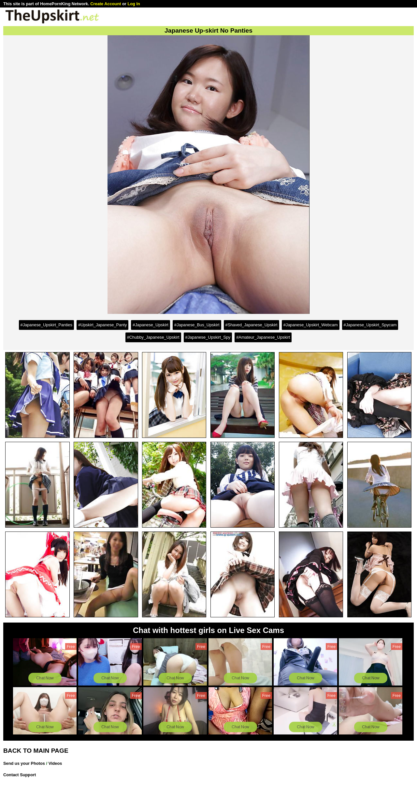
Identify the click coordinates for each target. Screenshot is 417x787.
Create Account (105, 3)
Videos (55, 763)
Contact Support (19, 774)
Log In (133, 3)
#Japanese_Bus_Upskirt (197, 324)
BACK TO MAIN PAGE (35, 750)
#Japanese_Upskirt (150, 324)
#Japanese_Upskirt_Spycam (370, 324)
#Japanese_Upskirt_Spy (208, 337)
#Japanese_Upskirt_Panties (46, 324)
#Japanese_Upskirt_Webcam (310, 324)
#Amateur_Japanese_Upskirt (263, 337)
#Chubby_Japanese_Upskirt (153, 337)
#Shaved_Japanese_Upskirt (251, 324)
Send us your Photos (24, 763)
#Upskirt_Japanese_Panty (102, 324)
